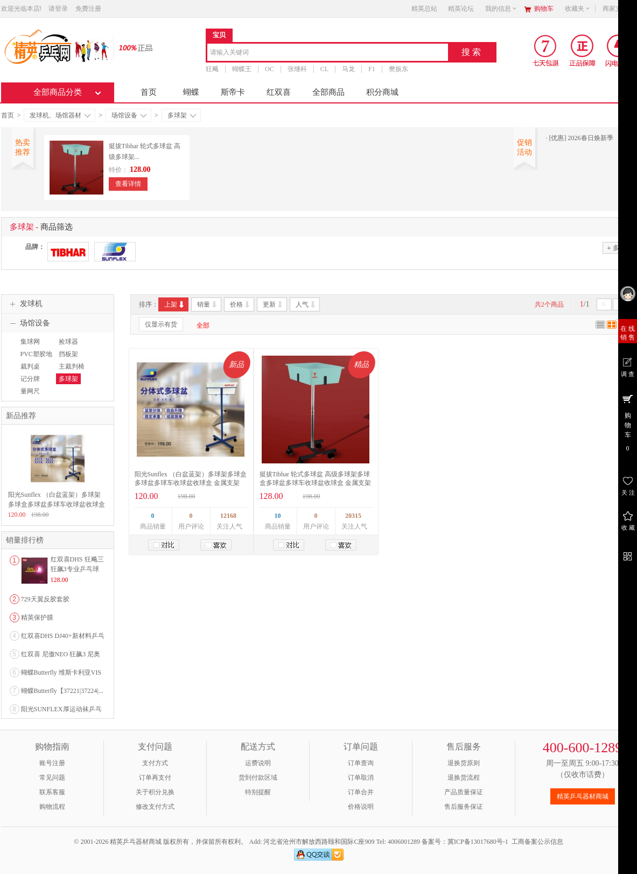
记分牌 (30, 379)
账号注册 (52, 763)
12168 (228, 515)
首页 (149, 92)
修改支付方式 (155, 806)
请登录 (58, 8)
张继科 (296, 69)
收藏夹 (578, 8)
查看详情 (128, 184)
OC (269, 69)
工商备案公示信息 (537, 841)
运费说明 (258, 763)
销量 (207, 304)
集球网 (30, 341)
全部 (203, 325)
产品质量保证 (463, 792)
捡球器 (68, 341)
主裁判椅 (72, 366)
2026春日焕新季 (590, 138)
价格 (240, 304)
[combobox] (327, 53)
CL (324, 69)
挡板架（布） (67, 358)
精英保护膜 (37, 617)
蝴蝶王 (241, 69)
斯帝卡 (233, 92)
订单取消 (361, 777)
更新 (273, 304)
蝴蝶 (191, 92)
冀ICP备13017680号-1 (477, 841)
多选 (616, 248)
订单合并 (361, 792)
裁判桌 (30, 366)
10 (278, 515)
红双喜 (279, 92)
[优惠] (557, 138)
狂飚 (212, 69)
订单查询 (361, 763)
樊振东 (398, 69)
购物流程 (52, 806)
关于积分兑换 (155, 792)
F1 (371, 69)
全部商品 (328, 92)
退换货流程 (463, 777)
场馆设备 (128, 115)
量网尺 (30, 391)
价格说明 (361, 806)
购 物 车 (627, 422)
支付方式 (155, 763)
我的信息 (501, 8)
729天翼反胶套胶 (45, 599)
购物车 (544, 8)
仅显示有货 (161, 324)
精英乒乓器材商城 (582, 796)
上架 (174, 304)
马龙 (348, 69)
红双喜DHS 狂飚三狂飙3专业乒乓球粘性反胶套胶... (77, 569)
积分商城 (382, 92)
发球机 (25, 304)
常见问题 (52, 777)
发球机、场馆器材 (60, 115)
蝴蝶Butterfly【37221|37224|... (62, 691)
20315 (353, 515)
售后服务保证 (463, 806)
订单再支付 (155, 777)
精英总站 (424, 8)
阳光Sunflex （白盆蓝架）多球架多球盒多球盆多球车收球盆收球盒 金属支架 (56, 504)
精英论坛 (461, 8)
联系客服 (52, 792)
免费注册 (88, 8)
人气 (306, 304)
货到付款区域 (258, 777)
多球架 (181, 115)
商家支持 (619, 8)
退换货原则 (463, 763)
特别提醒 (258, 792)
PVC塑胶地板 (35, 358)
